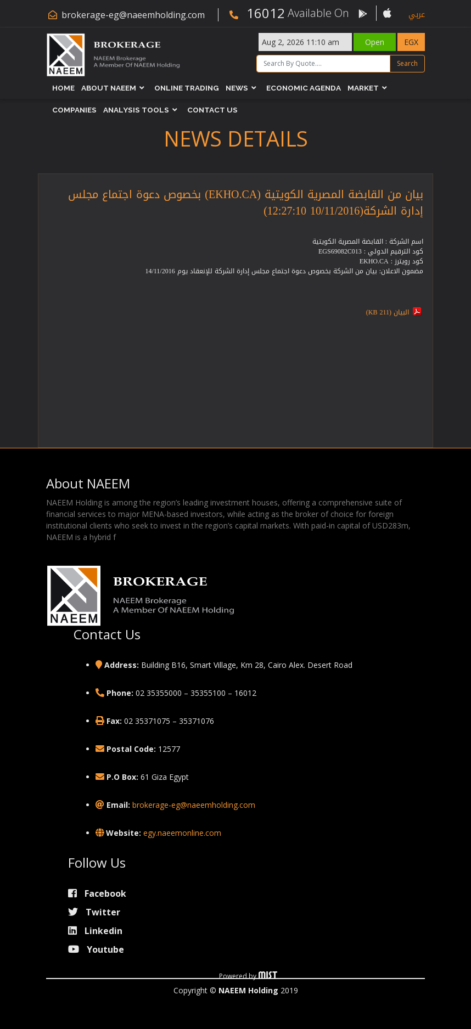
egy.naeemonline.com (182, 833)
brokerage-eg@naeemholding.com (133, 15)
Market (363, 87)
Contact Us (212, 109)
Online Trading (186, 87)
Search (407, 63)
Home (63, 87)
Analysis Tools (136, 109)
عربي (416, 14)
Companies (74, 109)
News (237, 87)
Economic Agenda (303, 87)
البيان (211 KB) (387, 312)
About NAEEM (108, 87)
